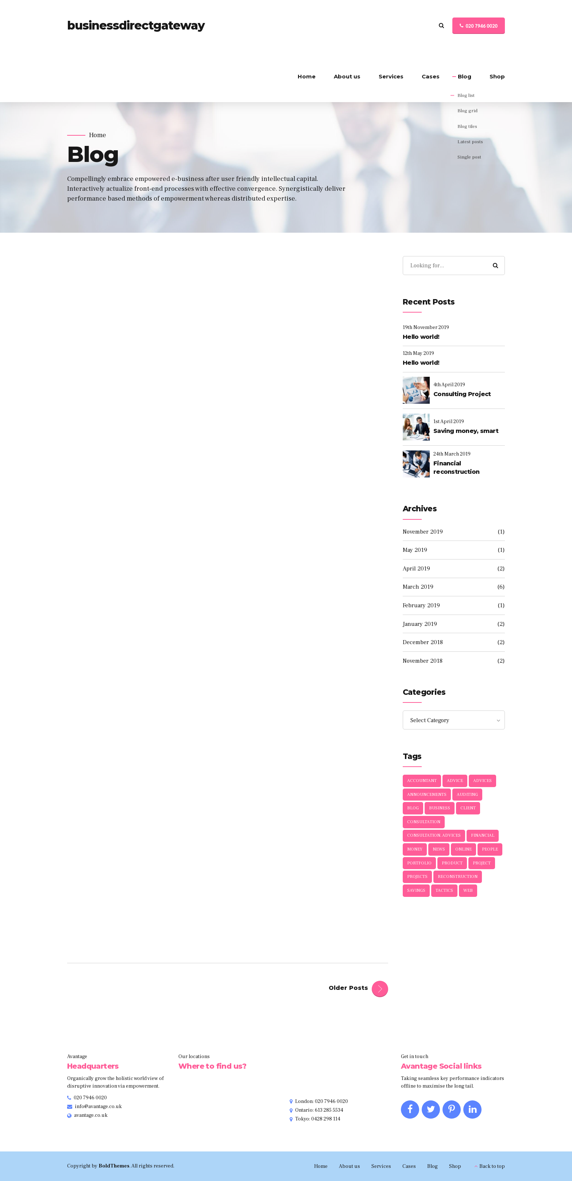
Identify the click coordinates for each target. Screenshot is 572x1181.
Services (391, 76)
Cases (431, 76)
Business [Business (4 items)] (439, 808)
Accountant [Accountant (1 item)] (422, 780)
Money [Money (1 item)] (414, 849)
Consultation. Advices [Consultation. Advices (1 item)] (434, 835)
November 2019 (423, 531)
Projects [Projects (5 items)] (417, 876)
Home (307, 76)
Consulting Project (462, 394)
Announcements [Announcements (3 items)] (427, 794)
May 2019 (415, 550)
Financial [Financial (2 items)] (482, 835)
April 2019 (416, 568)
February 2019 (421, 605)
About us (347, 76)
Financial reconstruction (456, 467)
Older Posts (348, 987)
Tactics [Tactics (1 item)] (444, 890)
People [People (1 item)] (490, 849)
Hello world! (421, 336)
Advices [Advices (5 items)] (482, 780)
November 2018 (422, 661)
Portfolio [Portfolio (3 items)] (419, 863)
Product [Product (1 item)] (452, 863)
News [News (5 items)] (439, 849)
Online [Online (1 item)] (463, 849)
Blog (464, 76)
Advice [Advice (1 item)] (455, 780)
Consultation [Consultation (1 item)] (423, 822)
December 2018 (423, 642)
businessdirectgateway (136, 25)
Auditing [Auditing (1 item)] (467, 794)
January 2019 (420, 624)
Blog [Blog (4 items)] (413, 808)
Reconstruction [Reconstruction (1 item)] (458, 876)
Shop (497, 76)
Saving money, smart (465, 430)
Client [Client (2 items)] (468, 808)
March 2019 (418, 586)
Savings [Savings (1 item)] (416, 890)
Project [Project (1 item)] (482, 863)
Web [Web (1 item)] (468, 890)
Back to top (492, 1166)
